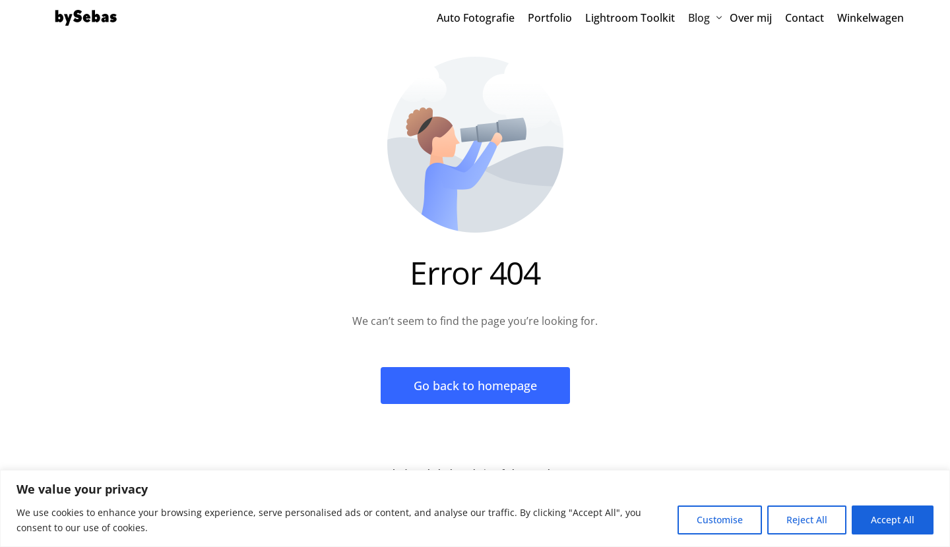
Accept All (892, 519)
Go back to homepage (475, 385)
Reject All (806, 519)
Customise (720, 519)
